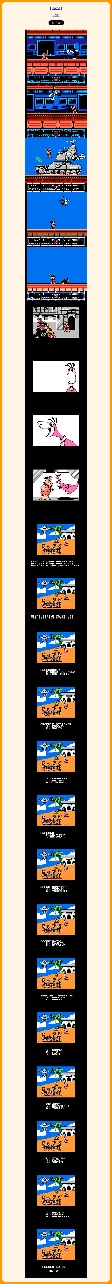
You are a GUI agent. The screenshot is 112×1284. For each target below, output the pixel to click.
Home (56, 8)
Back (56, 15)
